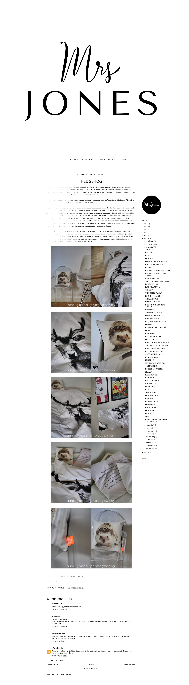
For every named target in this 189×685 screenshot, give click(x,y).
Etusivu (91, 665)
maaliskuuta (150, 443)
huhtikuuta (150, 440)
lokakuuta (149, 247)
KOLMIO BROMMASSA (153, 296)
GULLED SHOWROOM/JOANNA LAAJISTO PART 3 (156, 420)
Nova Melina (56, 633)
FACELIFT (148, 413)
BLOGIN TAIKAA (151, 410)
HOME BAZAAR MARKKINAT (155, 348)
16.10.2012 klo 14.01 (59, 626)
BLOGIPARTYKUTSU (152, 396)
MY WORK (111, 159)
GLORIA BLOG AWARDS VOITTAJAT (157, 270)
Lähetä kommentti (56, 660)
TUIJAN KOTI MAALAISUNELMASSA (157, 281)
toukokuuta (150, 437)
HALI (147, 390)
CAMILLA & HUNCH (152, 299)
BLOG (64, 159)
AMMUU (148, 416)
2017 (146, 224)
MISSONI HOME (150, 407)
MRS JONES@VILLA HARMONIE (155, 321)
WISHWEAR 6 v (150, 290)
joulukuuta (150, 241)
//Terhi (54, 648)
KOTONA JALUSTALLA (153, 402)
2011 (146, 452)
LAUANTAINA (150, 387)
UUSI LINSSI (149, 399)
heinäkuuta (150, 431)
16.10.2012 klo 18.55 (59, 641)
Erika (54, 616)
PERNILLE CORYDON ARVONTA (156, 261)
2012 (146, 239)
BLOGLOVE (149, 258)
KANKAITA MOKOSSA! (153, 302)
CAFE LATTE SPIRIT (151, 384)
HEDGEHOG (149, 333)
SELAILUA (148, 372)
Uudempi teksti (52, 665)
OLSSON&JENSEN (151, 366)
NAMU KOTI (149, 378)
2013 (146, 235)
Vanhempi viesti (130, 665)
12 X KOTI (101, 159)
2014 (146, 233)
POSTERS (148, 267)
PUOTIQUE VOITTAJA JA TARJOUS (157, 342)
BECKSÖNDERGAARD (152, 339)
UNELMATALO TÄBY (152, 278)
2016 (146, 227)
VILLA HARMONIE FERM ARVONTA (157, 345)
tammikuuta (150, 449)
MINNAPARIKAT (150, 310)
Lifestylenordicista (114, 200)
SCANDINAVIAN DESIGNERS (154, 363)
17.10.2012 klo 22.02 (59, 656)
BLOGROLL (123, 159)
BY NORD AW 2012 (152, 357)
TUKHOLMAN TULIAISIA (153, 313)
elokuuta (149, 428)
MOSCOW (148, 253)
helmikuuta (150, 446)
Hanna (54, 604)
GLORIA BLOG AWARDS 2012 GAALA (155, 274)
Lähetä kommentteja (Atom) (61, 674)
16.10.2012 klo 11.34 (59, 610)
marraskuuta (150, 244)
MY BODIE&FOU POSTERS (154, 369)
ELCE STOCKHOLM (151, 375)
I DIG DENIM (149, 360)
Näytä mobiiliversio (91, 669)
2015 (146, 230)
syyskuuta (149, 425)
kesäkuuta (149, 434)
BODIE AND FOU (151, 404)
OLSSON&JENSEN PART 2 (154, 354)
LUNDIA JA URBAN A (152, 287)
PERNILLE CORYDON (152, 315)
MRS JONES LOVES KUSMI (154, 351)
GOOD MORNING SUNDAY (154, 264)
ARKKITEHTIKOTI (151, 393)
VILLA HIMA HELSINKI (152, 319)
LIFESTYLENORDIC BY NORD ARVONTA (155, 306)
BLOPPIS (148, 330)
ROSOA (148, 255)
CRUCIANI (148, 324)
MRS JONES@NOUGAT (153, 336)
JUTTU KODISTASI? (87, 159)
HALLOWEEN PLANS (152, 284)
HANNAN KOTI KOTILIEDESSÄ (155, 327)
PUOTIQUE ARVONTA (153, 381)
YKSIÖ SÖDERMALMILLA (153, 293)
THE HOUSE (149, 250)
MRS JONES (73, 159)
